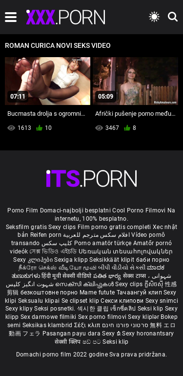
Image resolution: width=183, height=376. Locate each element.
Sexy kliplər (144, 316)
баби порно (153, 259)
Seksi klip (151, 308)
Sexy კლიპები (33, 259)
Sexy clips (62, 227)
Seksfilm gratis (26, 227)
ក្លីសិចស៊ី (154, 284)
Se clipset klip (81, 300)
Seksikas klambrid (48, 325)
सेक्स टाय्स (135, 275)
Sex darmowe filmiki (48, 316)
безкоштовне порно (49, 292)
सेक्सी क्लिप (68, 341)
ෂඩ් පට (92, 341)
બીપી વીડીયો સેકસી (121, 267)
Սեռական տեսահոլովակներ (126, 251)
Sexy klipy (19, 308)
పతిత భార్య (108, 275)
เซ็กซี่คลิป (123, 308)
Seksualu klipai (39, 300)
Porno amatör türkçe (103, 243)
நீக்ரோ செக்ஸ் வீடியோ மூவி (58, 267)
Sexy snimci (161, 300)
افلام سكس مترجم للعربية (96, 234)
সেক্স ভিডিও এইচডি (53, 251)
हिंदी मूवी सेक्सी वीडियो (66, 275)
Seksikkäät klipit (112, 259)
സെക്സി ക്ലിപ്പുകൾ (85, 284)
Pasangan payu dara (72, 333)
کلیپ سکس (56, 243)
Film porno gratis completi (114, 227)
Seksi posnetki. (55, 308)
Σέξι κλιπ (88, 325)
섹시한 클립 (93, 308)
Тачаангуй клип (140, 292)
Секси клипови (123, 300)
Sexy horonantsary (148, 333)
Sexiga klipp (71, 259)
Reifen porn (45, 234)
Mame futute (97, 292)
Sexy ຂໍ (112, 333)
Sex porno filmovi (102, 316)
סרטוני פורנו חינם (125, 325)
